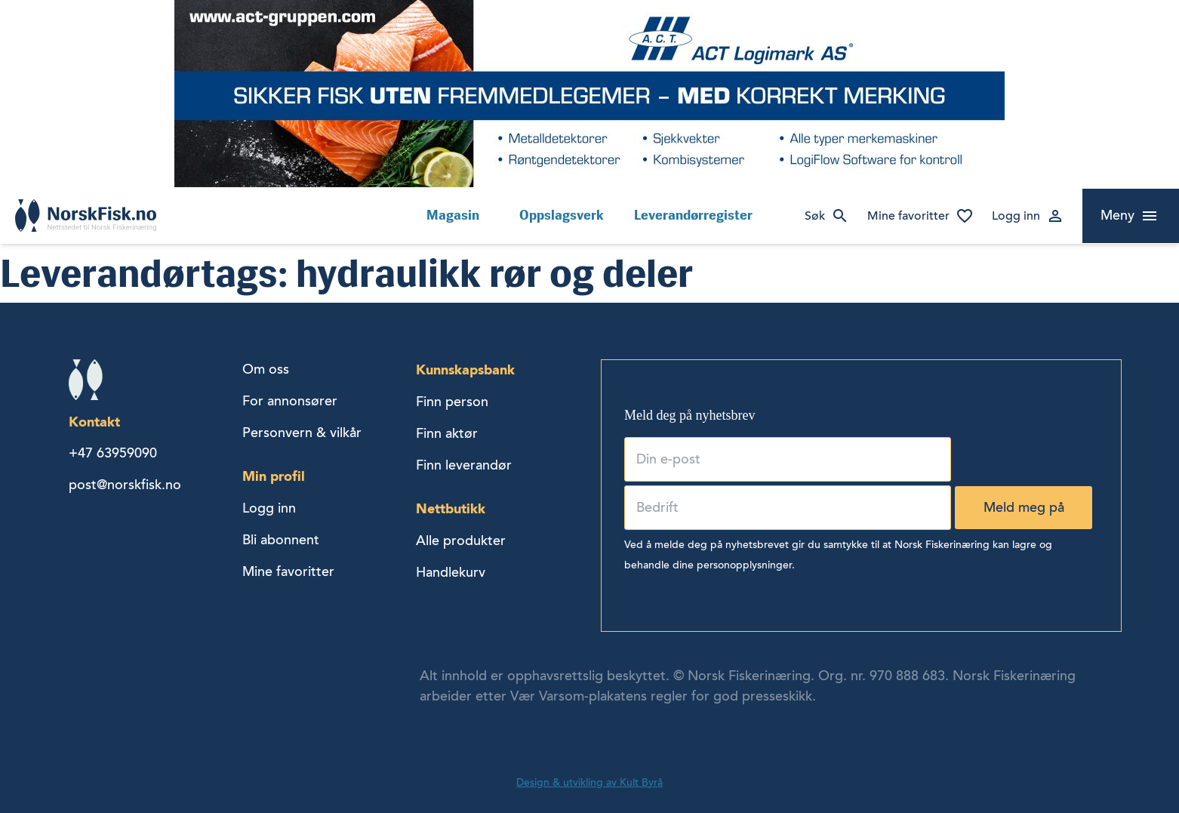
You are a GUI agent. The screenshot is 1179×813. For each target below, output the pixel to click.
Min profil (273, 476)
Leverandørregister (693, 215)
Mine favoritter (908, 215)
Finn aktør (447, 433)
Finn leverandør (464, 465)
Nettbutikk (450, 508)
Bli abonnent (280, 539)
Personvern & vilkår (302, 432)
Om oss (265, 369)
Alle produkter (461, 540)
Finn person (452, 401)
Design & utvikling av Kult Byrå (589, 782)
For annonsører (289, 401)
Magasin (452, 215)
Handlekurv (450, 572)
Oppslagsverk (561, 215)
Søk (815, 215)
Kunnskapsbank (465, 369)
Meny (1117, 215)
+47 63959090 (113, 453)
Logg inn (1016, 215)
